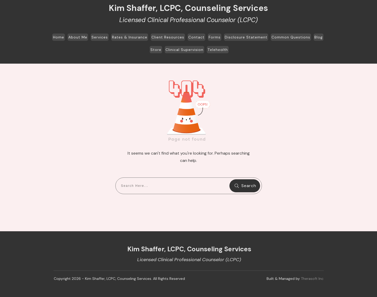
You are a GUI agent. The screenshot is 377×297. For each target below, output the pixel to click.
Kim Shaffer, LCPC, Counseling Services (188, 8)
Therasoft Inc (312, 278)
